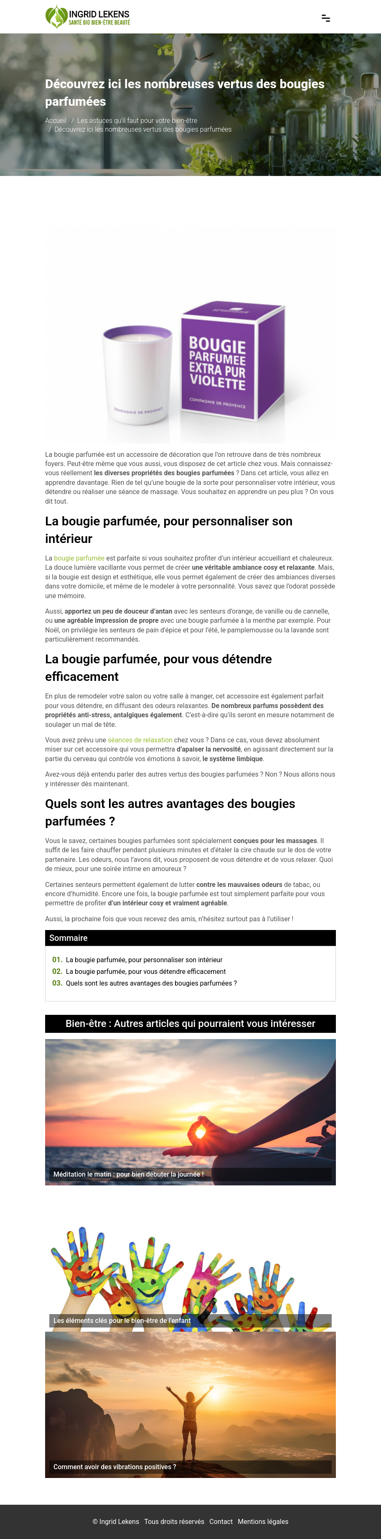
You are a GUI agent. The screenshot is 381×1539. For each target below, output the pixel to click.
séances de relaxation (140, 740)
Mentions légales (263, 1522)
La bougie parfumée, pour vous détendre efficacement (139, 972)
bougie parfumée (79, 558)
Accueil (55, 121)
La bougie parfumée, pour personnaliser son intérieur (137, 960)
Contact (221, 1522)
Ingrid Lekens (119, 1522)
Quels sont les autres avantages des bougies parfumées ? (144, 983)
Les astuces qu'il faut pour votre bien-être (137, 121)
